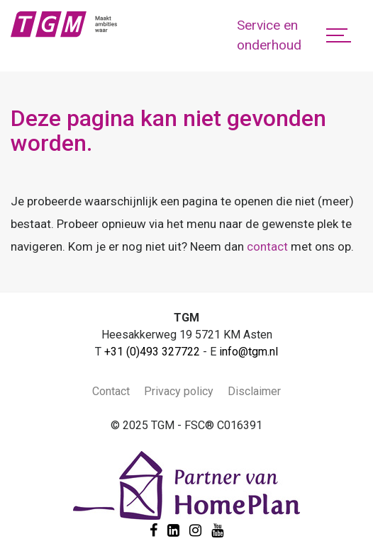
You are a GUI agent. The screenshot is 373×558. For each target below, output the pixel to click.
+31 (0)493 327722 (152, 351)
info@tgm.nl (248, 351)
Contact (111, 391)
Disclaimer (254, 391)
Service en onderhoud (269, 35)
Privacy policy (178, 391)
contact (267, 246)
